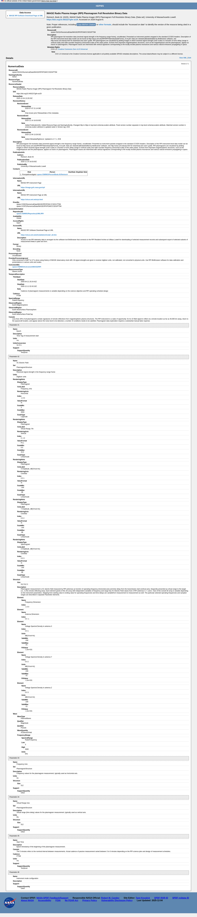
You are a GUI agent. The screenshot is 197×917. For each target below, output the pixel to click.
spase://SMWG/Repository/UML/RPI (30, 214)
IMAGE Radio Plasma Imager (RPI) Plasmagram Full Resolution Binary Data (87, 13)
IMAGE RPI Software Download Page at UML (26, 16)
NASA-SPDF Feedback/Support (52, 898)
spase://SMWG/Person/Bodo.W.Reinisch (52, 174)
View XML (183, 58)
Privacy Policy (89, 900)
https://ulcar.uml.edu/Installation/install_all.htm (39, 235)
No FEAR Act (71, 900)
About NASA (27, 900)
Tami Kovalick (143, 898)
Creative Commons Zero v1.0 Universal (73, 49)
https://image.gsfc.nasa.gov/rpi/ (33, 187)
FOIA (58, 900)
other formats (105, 24)
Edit (189, 58)
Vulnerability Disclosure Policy (117, 900)
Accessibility (44, 900)
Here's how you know (48, 1)
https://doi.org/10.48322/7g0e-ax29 (62, 20)
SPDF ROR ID (161, 898)
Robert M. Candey (110, 898)
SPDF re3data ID (180, 898)
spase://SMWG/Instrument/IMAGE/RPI (26, 267)
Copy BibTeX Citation (86, 24)
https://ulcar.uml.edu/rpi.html (32, 199)
